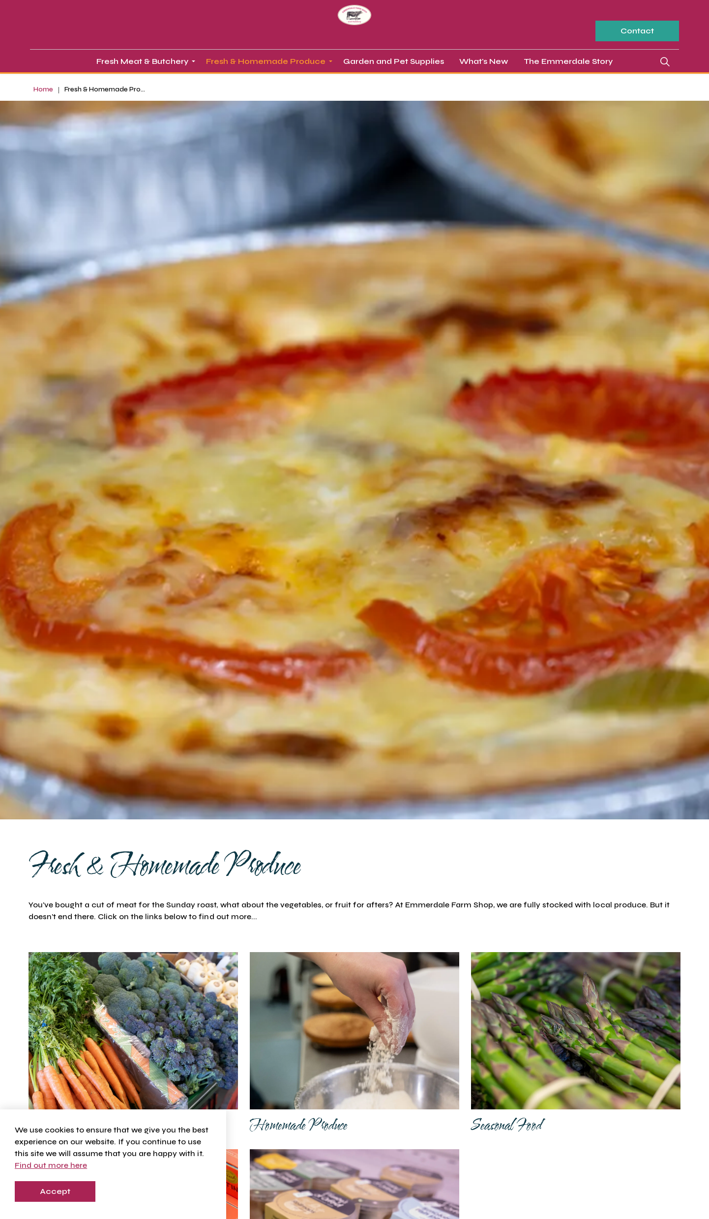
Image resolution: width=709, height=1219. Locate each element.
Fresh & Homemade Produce (265, 61)
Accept (55, 1191)
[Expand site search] (664, 61)
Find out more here (51, 1165)
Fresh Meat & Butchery (142, 61)
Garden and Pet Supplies (393, 61)
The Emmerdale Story (568, 61)
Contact (637, 31)
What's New (483, 61)
